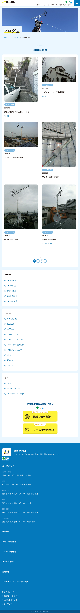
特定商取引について (9, 600)
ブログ (16, 38)
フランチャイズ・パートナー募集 (15, 582)
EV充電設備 (12, 319)
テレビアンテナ (10, 104)
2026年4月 (11, 280)
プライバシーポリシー (10, 592)
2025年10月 (12, 301)
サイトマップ (7, 604)
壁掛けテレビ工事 (14, 350)
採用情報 (5, 572)
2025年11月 (12, 296)
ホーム (6, 38)
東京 (9, 383)
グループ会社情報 (9, 552)
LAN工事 (11, 324)
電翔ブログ (12, 365)
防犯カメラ (12, 360)
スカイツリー (47, 96)
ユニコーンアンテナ (15, 394)
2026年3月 (11, 286)
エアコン (11, 329)
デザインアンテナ (14, 388)
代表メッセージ (8, 562)
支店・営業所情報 (9, 542)
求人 (9, 355)
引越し (7, 116)
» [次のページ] (45, 261)
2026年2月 (11, 291)
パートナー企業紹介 (15, 345)
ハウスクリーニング (15, 339)
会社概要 (5, 532)
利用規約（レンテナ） (10, 596)
